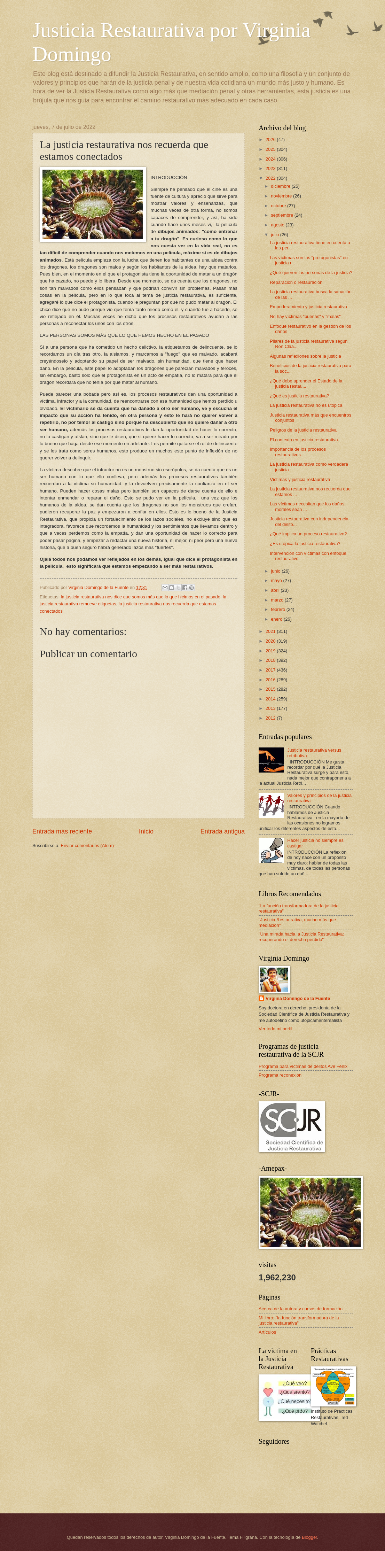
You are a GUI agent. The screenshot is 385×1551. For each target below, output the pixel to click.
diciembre (281, 186)
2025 (271, 149)
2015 (271, 689)
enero (277, 619)
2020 (271, 641)
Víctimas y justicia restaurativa (300, 479)
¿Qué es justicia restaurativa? (299, 395)
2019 (271, 650)
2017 (271, 670)
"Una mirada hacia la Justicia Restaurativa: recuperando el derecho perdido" (301, 936)
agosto (278, 224)
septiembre (282, 215)
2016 (271, 679)
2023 (271, 168)
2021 (271, 631)
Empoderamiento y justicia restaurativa (308, 306)
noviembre (282, 196)
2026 (271, 139)
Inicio (146, 831)
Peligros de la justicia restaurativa (303, 430)
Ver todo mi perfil (275, 1028)
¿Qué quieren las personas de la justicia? (311, 272)
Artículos (267, 1332)
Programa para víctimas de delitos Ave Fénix (303, 1066)
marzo (277, 600)
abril (276, 590)
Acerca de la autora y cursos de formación (301, 1308)
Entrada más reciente (62, 831)
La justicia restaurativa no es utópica (306, 405)
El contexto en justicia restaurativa (304, 439)
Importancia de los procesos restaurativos (298, 452)
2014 (271, 698)
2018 (271, 660)
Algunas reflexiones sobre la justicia (305, 356)
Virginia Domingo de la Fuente (298, 998)
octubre (279, 205)
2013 (271, 708)
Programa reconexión (280, 1075)
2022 (271, 178)
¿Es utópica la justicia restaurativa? (305, 543)
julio (275, 234)
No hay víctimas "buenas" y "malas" (305, 316)
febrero (278, 609)
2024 (271, 159)
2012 (271, 718)
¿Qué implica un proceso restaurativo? (308, 533)
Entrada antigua (223, 831)
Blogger (309, 1537)
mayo (277, 580)
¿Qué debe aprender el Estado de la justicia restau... (306, 383)
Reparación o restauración (296, 282)
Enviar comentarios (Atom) (87, 845)
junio (276, 571)
